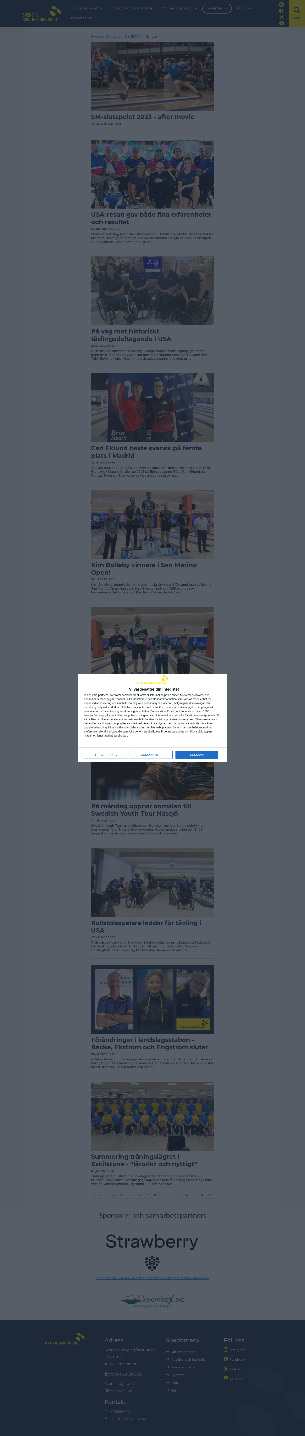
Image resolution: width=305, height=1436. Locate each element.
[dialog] (152, 718)
